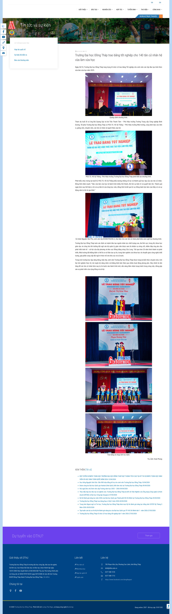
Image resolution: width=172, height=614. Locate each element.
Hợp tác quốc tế (19, 49)
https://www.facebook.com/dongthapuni (118, 580)
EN (160, 3)
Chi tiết (45, 577)
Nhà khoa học (80, 569)
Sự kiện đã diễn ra (20, 55)
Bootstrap (70, 607)
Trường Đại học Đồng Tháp (23, 607)
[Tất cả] (88, 469)
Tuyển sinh (79, 577)
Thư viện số (79, 565)
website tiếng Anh (3, 26)
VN (152, 3)
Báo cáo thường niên (21, 60)
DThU (30, 9)
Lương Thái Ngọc (47, 607)
